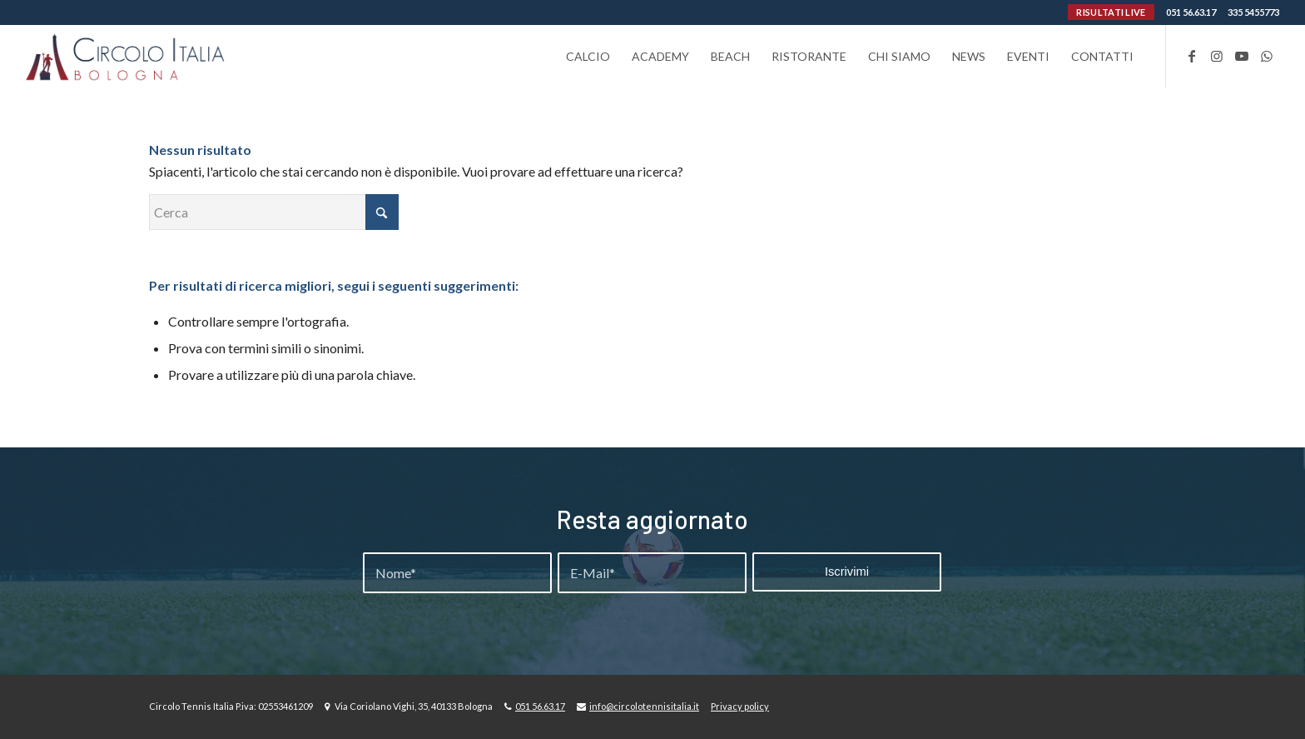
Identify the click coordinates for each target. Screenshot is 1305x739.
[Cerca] (274, 212)
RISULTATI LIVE (1110, 12)
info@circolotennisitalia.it (644, 706)
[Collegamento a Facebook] (1191, 55)
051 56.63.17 (1191, 12)
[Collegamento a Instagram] (1216, 55)
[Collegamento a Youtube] (1241, 55)
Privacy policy (740, 706)
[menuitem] (588, 56)
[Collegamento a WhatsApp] (1266, 55)
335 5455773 (1253, 12)
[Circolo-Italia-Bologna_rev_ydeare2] (126, 56)
